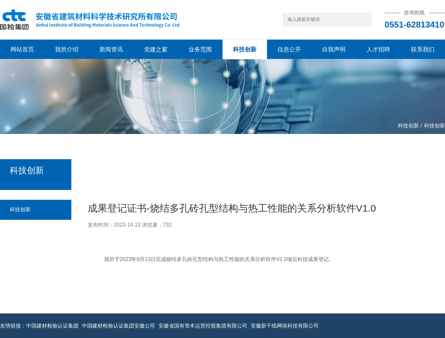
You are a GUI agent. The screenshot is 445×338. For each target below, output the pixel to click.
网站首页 (22, 49)
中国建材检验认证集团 (52, 326)
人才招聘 (378, 49)
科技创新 (245, 49)
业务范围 (200, 49)
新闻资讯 (111, 49)
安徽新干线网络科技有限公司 (285, 326)
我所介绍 (67, 49)
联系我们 (423, 49)
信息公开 (289, 49)
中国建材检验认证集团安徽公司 (118, 326)
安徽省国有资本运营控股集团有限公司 (202, 326)
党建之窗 (156, 49)
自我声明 (334, 49)
